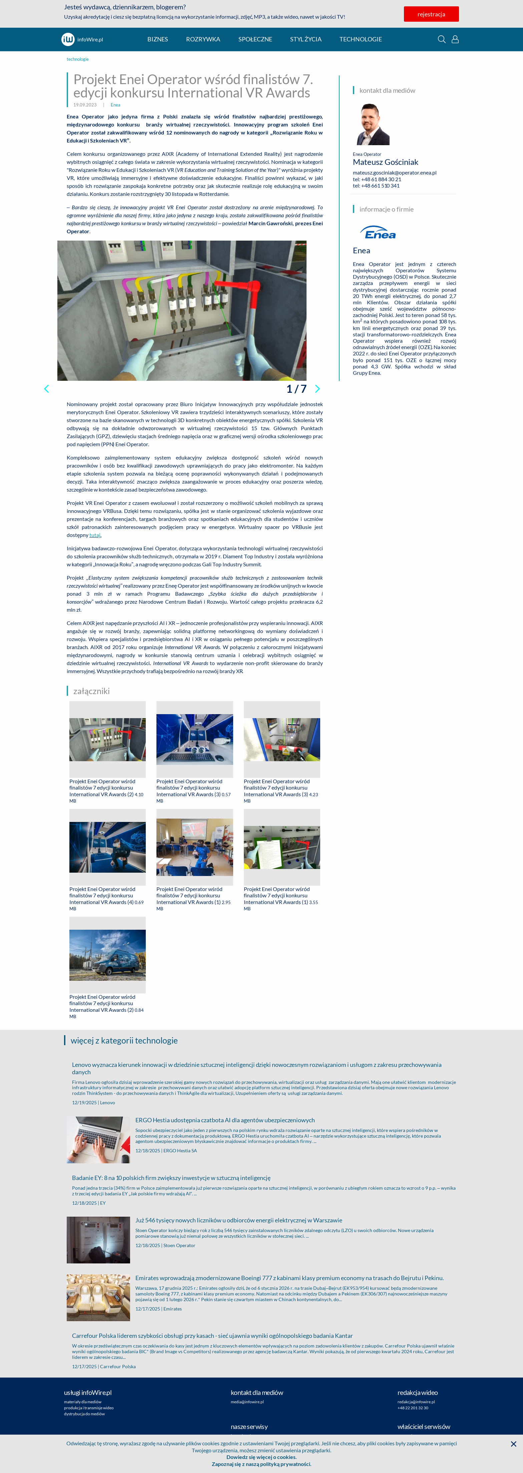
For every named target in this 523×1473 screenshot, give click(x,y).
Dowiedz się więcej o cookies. (261, 1457)
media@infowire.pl (247, 1401)
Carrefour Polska (118, 1366)
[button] (442, 39)
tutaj (94, 535)
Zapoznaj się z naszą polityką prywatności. (262, 1464)
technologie (361, 39)
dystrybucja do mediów (84, 1413)
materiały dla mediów (82, 1401)
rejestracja (431, 14)
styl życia (306, 39)
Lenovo (107, 1102)
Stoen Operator (179, 1245)
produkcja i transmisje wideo (89, 1407)
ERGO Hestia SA (180, 1150)
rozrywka (203, 39)
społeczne (255, 39)
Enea (115, 104)
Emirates (172, 1308)
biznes (157, 39)
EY (103, 1203)
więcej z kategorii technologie (124, 1040)
